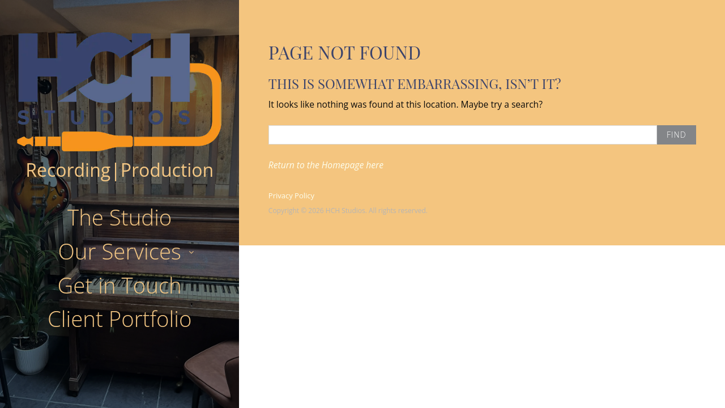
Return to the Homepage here (325, 165)
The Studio (119, 217)
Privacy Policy (291, 195)
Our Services (119, 251)
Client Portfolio (119, 318)
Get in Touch (120, 285)
